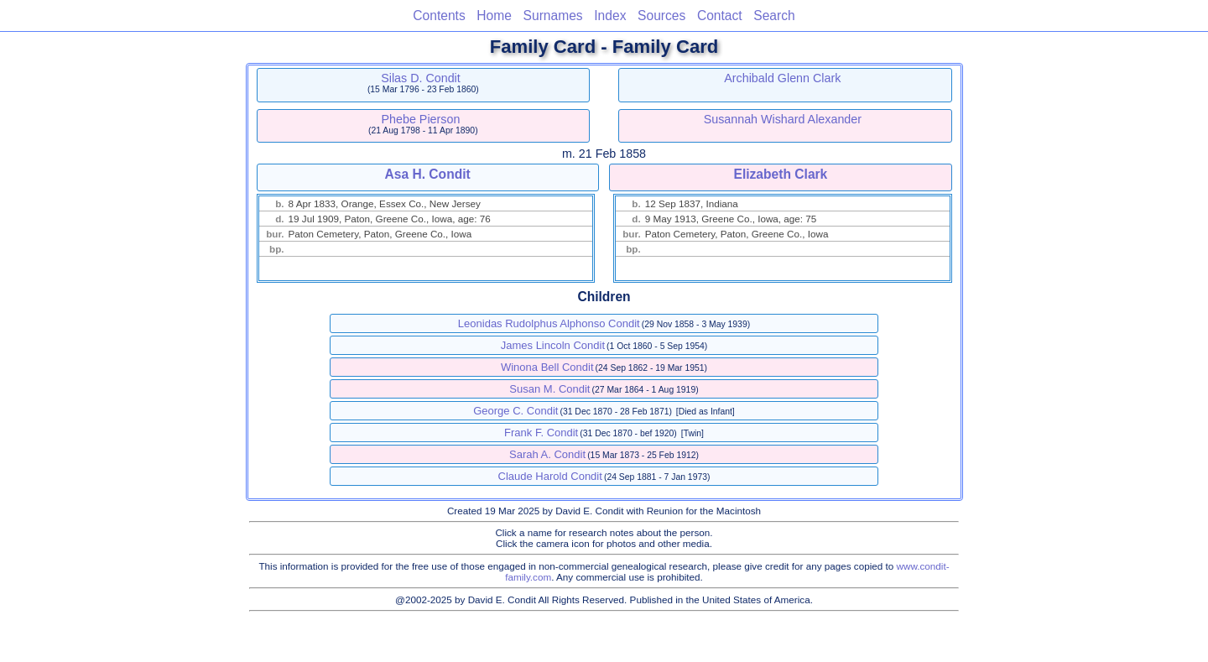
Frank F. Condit (541, 432)
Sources (661, 15)
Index (610, 15)
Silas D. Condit (421, 78)
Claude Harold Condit (550, 476)
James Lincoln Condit (553, 345)
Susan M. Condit (549, 389)
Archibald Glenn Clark (782, 78)
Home (494, 15)
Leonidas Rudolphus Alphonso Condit (549, 323)
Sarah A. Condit (547, 454)
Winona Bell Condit (547, 367)
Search (773, 15)
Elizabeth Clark (781, 174)
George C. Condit (515, 410)
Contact (719, 15)
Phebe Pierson (421, 119)
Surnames (553, 15)
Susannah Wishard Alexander (783, 119)
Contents (439, 15)
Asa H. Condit (427, 174)
